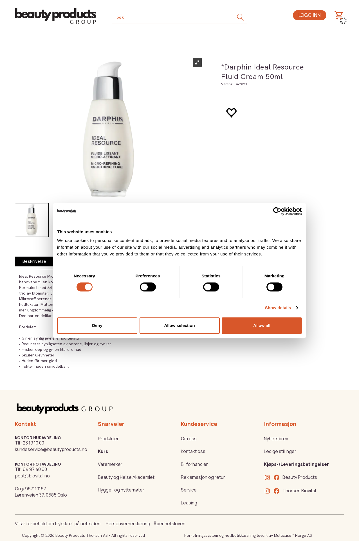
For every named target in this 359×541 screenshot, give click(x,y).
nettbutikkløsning (240, 535)
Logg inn (310, 15)
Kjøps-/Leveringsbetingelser (296, 464)
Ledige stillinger (280, 451)
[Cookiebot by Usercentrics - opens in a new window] (277, 211)
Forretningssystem (201, 535)
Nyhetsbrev (276, 439)
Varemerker (110, 464)
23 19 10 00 (33, 443)
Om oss (189, 439)
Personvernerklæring (128, 523)
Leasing (189, 503)
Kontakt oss (193, 451)
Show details (278, 307)
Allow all (261, 325)
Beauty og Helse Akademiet (126, 477)
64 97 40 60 (35, 469)
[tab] (34, 261)
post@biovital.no (32, 476)
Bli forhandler (194, 464)
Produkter (108, 439)
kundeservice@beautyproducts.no (51, 449)
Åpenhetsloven (169, 523)
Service (189, 490)
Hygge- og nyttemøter (121, 490)
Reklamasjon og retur (203, 477)
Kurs (103, 451)
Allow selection (179, 325)
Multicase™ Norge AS (293, 535)
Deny (97, 325)
